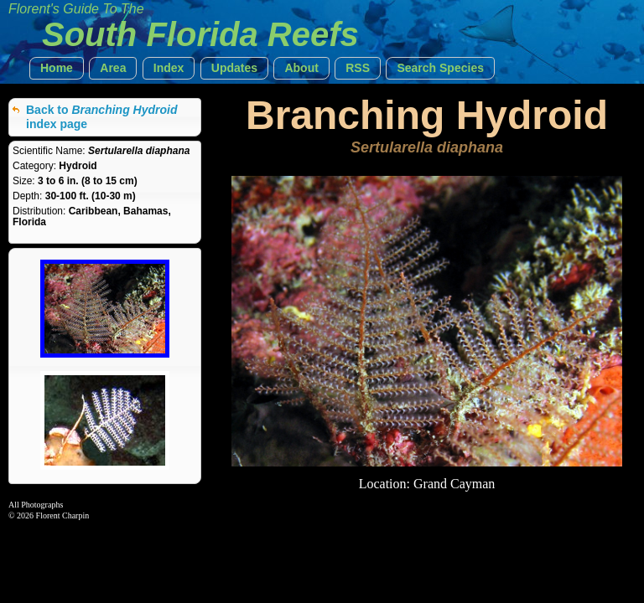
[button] (56, 68)
